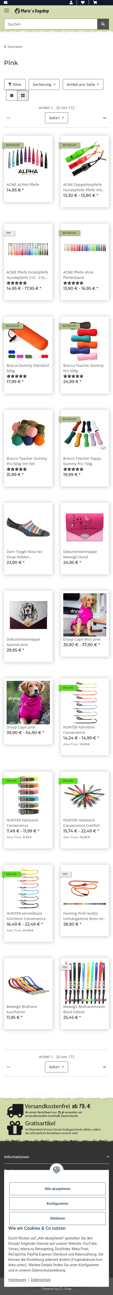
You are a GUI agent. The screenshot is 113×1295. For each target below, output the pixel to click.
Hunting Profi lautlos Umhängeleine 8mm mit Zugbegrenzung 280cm (83, 916)
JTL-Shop (65, 1288)
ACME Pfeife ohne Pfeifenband (78, 275)
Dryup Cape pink (21, 727)
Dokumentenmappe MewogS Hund (80, 554)
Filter (15, 84)
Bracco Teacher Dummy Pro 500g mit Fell (27, 461)
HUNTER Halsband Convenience (22, 823)
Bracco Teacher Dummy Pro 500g (83, 368)
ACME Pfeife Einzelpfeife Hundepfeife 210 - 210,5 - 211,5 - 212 (28, 275)
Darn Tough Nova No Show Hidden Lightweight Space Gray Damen (26, 554)
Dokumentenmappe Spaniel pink (23, 642)
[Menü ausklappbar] (6, 8)
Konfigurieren (57, 1204)
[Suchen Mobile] (51, 24)
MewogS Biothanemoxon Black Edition (84, 1009)
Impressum (17, 1280)
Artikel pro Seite (81, 84)
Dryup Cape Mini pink (81, 639)
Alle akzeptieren (57, 1189)
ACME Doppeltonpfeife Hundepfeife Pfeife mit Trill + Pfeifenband (82, 187)
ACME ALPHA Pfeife (23, 184)
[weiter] (104, 118)
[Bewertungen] (17, 282)
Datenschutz (41, 1280)
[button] (71, 2)
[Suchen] (103, 24)
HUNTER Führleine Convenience (79, 730)
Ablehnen (57, 1218)
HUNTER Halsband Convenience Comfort (81, 823)
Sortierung (42, 84)
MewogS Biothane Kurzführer (22, 1009)
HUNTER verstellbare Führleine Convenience (26, 916)
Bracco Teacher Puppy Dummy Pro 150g (82, 461)
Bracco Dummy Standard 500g (28, 368)
